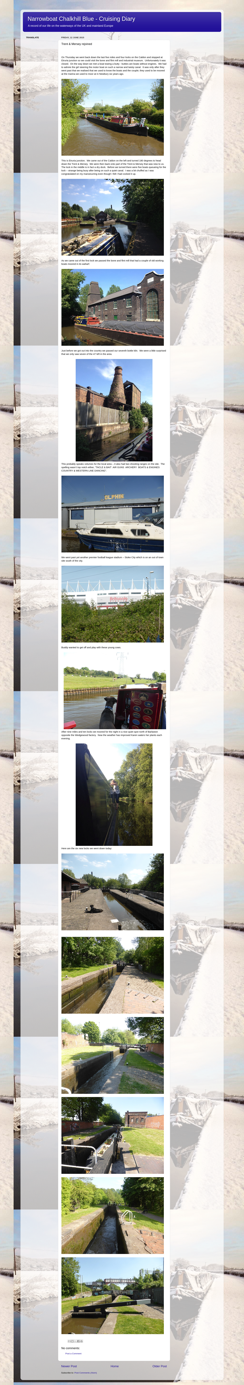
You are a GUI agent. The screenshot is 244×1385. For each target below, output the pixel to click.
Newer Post (69, 1366)
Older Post (159, 1366)
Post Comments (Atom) (85, 1373)
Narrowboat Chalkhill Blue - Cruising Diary (81, 19)
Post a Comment (73, 1353)
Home (115, 1366)
